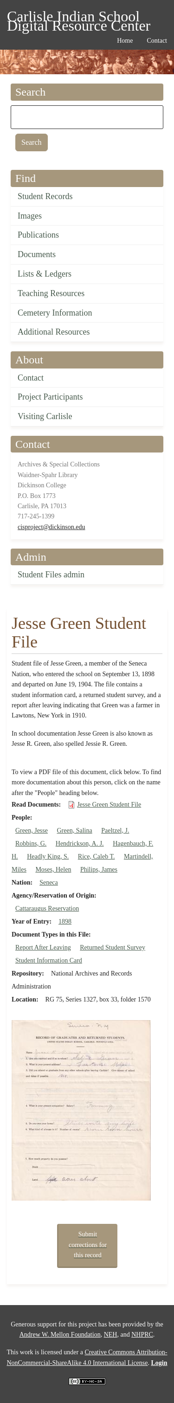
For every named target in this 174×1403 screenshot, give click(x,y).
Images (30, 215)
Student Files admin (51, 574)
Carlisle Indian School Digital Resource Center (78, 18)
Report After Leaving (43, 947)
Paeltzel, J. (115, 830)
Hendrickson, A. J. (80, 843)
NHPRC (142, 1334)
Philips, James (98, 869)
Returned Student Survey (112, 947)
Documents (37, 254)
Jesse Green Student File (109, 804)
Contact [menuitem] (157, 40)
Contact (31, 377)
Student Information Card (48, 960)
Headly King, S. (48, 856)
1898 (64, 921)
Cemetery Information (55, 312)
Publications (38, 234)
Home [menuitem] (125, 40)
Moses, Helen (53, 869)
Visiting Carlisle (45, 416)
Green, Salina (74, 830)
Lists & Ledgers (44, 273)
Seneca (48, 882)
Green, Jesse (31, 830)
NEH (110, 1334)
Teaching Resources (51, 293)
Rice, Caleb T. (96, 856)
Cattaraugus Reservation (47, 908)
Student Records (45, 196)
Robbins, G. (30, 843)
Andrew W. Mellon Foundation (60, 1334)
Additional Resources (54, 331)
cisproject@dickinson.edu (51, 527)
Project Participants (50, 396)
